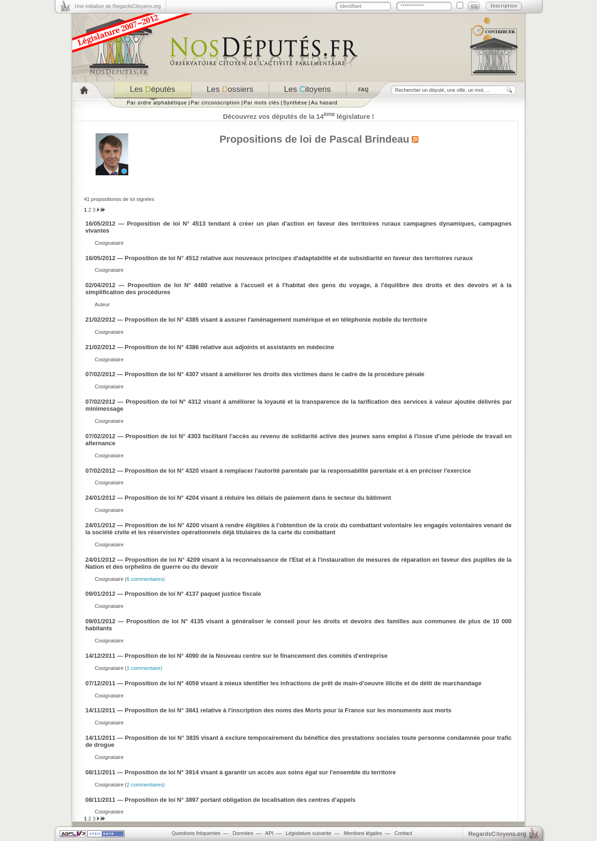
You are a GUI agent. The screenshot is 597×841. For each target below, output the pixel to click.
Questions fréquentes (196, 833)
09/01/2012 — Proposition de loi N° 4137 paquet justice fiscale (173, 593)
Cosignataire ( (130, 579)
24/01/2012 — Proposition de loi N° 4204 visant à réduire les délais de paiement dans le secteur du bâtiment (238, 497)
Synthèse (295, 102)
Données (243, 833)
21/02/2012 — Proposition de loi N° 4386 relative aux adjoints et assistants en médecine (209, 347)
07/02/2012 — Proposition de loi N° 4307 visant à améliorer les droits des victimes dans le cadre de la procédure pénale (254, 374)
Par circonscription (215, 102)
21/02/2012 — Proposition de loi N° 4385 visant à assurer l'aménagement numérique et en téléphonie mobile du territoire (256, 319)
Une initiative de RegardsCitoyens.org (118, 6)
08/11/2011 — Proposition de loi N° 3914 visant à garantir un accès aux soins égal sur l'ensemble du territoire (240, 772)
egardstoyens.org (497, 833)
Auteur (102, 304)
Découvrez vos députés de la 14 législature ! (298, 116)
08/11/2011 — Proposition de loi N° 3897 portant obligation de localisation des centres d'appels (220, 799)
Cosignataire (109, 243)
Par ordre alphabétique (157, 102)
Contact (403, 833)
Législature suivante (309, 833)
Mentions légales (363, 833)
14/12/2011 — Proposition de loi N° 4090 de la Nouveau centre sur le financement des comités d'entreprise (236, 655)
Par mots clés (261, 102)
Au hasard (324, 102)
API (269, 833)
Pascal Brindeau (369, 139)
